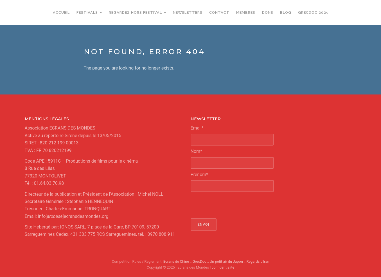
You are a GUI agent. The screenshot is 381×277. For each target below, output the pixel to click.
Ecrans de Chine (176, 261)
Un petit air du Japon (226, 261)
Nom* (196, 151)
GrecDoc (199, 261)
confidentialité (223, 267)
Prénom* (199, 174)
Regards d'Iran (257, 261)
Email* (197, 128)
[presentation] (233, 205)
